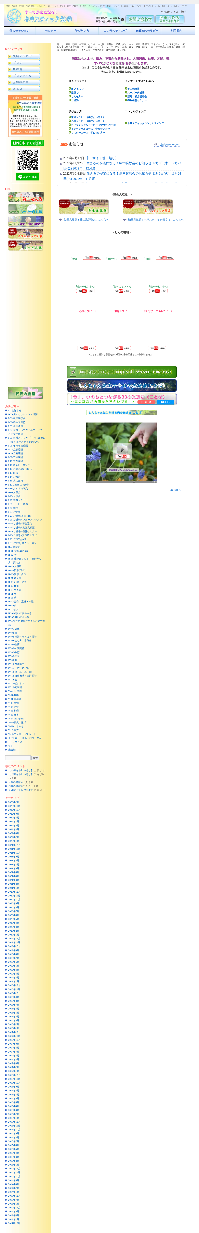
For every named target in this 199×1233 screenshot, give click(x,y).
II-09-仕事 (13, 585)
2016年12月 (14, 1075)
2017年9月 (13, 1043)
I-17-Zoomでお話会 (18, 484)
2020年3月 (13, 927)
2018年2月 (13, 1024)
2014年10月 (14, 1176)
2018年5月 (13, 1012)
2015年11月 (14, 1125)
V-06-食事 (13, 714)
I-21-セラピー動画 (18, 504)
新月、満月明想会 (136, 96)
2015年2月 (13, 1160)
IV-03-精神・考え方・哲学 (22, 636)
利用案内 (176, 30)
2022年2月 (13, 837)
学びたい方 (82, 30)
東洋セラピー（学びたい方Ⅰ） (87, 117)
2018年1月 (13, 1028)
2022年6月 (13, 825)
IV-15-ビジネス (16, 683)
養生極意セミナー (136, 100)
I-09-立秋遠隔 (15, 457)
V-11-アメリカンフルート (22, 734)
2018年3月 (13, 1020)
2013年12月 (14, 1195)
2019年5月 (13, 965)
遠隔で (73, 92)
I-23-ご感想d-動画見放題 (21, 527)
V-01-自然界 (14, 699)
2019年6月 (13, 961)
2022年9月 (13, 813)
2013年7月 (13, 1199)
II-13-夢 (12, 597)
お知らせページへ (167, 144)
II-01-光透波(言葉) (18, 551)
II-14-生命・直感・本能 (21, 601)
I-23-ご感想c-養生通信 (20, 523)
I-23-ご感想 (14, 512)
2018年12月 (14, 985)
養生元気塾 (132, 88)
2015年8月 (13, 1137)
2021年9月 (13, 856)
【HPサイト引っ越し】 (20, 770)
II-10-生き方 (14, 590)
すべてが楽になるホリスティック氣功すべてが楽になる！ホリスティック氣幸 (41, 15)
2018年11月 (14, 989)
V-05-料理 (13, 710)
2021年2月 (13, 883)
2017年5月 (13, 1055)
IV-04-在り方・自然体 (20, 640)
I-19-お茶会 (14, 492)
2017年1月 (13, 1071)
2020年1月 (13, 934)
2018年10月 (14, 993)
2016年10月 (14, 1082)
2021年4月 (13, 876)
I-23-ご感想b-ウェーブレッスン (25, 519)
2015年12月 (14, 1121)
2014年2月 (13, 1188)
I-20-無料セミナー (18, 500)
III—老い (13, 609)
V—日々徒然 (15, 691)
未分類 (12, 749)
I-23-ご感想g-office (18, 539)
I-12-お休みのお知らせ (20, 469)
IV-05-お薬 (14, 644)
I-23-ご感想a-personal (19, 515)
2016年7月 (13, 1094)
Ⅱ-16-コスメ (15, 742)
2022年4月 (13, 829)
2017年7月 (13, 1051)
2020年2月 (13, 930)
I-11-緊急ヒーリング (19, 465)
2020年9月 (13, 903)
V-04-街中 (13, 706)
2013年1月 (13, 1203)
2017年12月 (14, 1032)
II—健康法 (14, 547)
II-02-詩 (12, 554)
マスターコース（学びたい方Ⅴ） (88, 132)
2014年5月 (13, 1180)
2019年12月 (14, 938)
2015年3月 (13, 1157)
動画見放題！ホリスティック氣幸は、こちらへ (156, 219)
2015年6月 (13, 1145)
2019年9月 (13, 950)
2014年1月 (13, 1192)
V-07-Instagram (16, 718)
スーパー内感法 (134, 92)
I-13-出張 (13, 472)
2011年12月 (14, 1223)
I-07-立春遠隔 (15, 449)
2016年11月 (14, 1079)
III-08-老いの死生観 (18, 617)
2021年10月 (14, 852)
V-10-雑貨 (13, 730)
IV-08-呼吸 (14, 656)
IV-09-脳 (12, 660)
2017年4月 (13, 1059)
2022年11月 (14, 806)
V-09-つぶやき (16, 726)
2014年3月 (13, 1184)
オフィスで (76, 88)
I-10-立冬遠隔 (15, 461)
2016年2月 (13, 1114)
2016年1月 (13, 1118)
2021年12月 (14, 845)
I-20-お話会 (14, 496)
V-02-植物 (13, 703)
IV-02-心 (12, 632)
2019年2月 (13, 977)
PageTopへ (175, 489)
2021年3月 (13, 880)
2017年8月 (13, 1047)
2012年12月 (14, 1207)
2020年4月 (13, 922)
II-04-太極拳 (14, 566)
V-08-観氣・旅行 (17, 722)
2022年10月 (14, 809)
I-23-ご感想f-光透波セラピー (23, 535)
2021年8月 (13, 860)
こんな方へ (76, 96)
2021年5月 (13, 872)
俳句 (10, 745)
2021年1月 (13, 887)
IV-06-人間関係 (16, 648)
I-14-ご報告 (14, 476)
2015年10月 (14, 1129)
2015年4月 (13, 1153)
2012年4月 (13, 1215)
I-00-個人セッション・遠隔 (23, 414)
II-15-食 (12, 605)
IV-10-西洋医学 (16, 664)
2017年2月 (13, 1067)
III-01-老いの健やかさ (20, 613)
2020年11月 (14, 895)
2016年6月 (13, 1098)
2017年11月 (14, 1036)
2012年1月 (13, 1219)
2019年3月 (13, 973)
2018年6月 (13, 1008)
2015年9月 (13, 1133)
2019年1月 (13, 981)
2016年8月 (13, 1090)
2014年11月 (14, 1172)
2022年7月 (13, 821)
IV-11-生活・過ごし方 (20, 667)
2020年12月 (14, 891)
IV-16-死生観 (15, 687)
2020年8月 (13, 907)
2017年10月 (14, 1040)
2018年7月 (13, 1004)
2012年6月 (13, 1211)
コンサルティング (115, 30)
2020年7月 (13, 911)
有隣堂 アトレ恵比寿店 (20, 790)
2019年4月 (13, 969)
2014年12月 (14, 1168)
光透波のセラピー (147, 30)
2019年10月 (14, 946)
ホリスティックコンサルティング (144, 123)
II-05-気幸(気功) (16, 570)
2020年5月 (13, 919)
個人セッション (19, 30)
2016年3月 (13, 1110)
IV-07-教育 (14, 652)
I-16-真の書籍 (15, 480)
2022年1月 (13, 841)
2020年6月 (13, 915)
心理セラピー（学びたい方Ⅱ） (87, 121)
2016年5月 (13, 1102)
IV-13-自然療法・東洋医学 (22, 675)
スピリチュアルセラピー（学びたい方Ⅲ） (93, 124)
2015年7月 (13, 1141)
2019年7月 (13, 958)
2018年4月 (13, 1016)
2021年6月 (13, 868)
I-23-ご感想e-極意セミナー (22, 531)
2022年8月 (13, 817)
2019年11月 (14, 942)
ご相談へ (75, 100)
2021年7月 (13, 864)
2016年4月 (13, 1106)
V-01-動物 (13, 695)
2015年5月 (13, 1149)
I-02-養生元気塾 (16, 422)
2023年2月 (13, 802)
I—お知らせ (14, 410)
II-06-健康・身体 (17, 574)
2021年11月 (14, 848)
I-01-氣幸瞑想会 (16, 418)
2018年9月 (13, 997)
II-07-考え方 (14, 578)
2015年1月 (13, 1164)
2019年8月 (13, 954)
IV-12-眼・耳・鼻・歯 (20, 671)
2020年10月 (14, 899)
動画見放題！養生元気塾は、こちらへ (86, 219)
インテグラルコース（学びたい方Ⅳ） (90, 128)
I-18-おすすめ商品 (18, 488)
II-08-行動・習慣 (17, 582)
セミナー (50, 30)
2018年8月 (13, 1000)
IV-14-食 (12, 679)
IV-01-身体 (14, 628)
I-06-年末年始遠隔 (18, 445)
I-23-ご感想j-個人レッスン (22, 543)
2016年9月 (13, 1086)
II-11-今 (12, 593)
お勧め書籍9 (15, 782)
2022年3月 (13, 833)
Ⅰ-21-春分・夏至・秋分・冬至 (25, 738)
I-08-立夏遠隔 (15, 453)
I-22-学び (13, 508)
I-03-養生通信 (15, 426)
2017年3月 (13, 1063)
